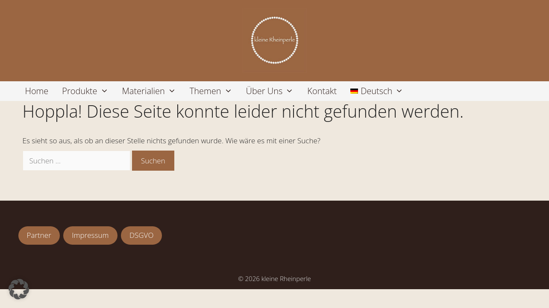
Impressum (90, 235)
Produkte (88, 91)
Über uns (273, 91)
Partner (39, 235)
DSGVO (141, 235)
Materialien (152, 91)
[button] (19, 289)
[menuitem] (376, 91)
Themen (214, 91)
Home (37, 91)
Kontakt (322, 91)
